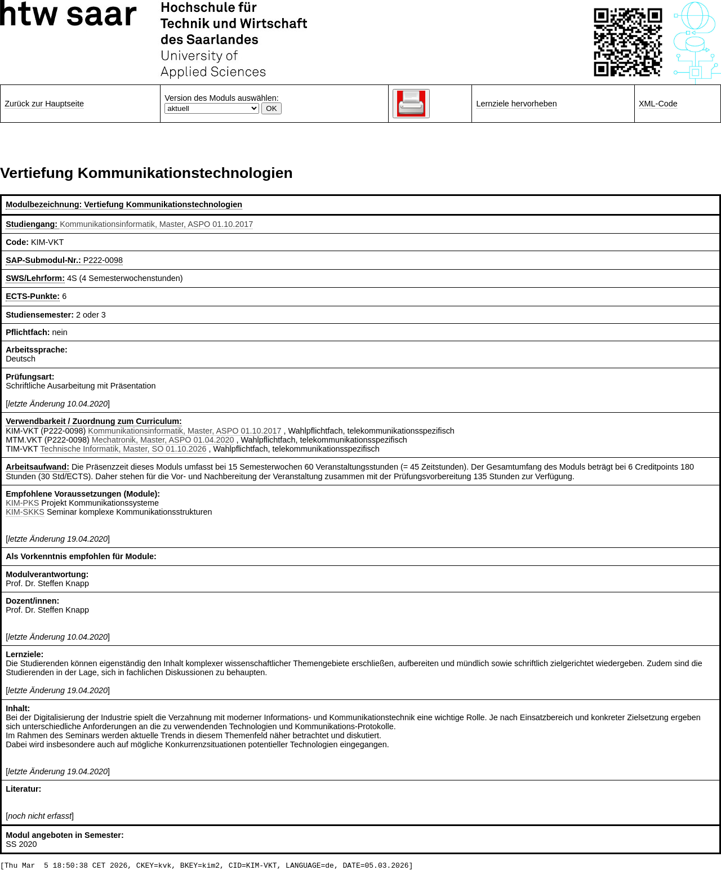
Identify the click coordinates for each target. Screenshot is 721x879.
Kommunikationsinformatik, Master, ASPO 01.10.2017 (156, 224)
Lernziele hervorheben (516, 103)
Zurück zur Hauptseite (44, 103)
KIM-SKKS (25, 511)
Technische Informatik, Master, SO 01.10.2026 (123, 448)
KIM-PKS (22, 502)
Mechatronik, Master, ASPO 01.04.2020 (163, 439)
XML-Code (658, 103)
